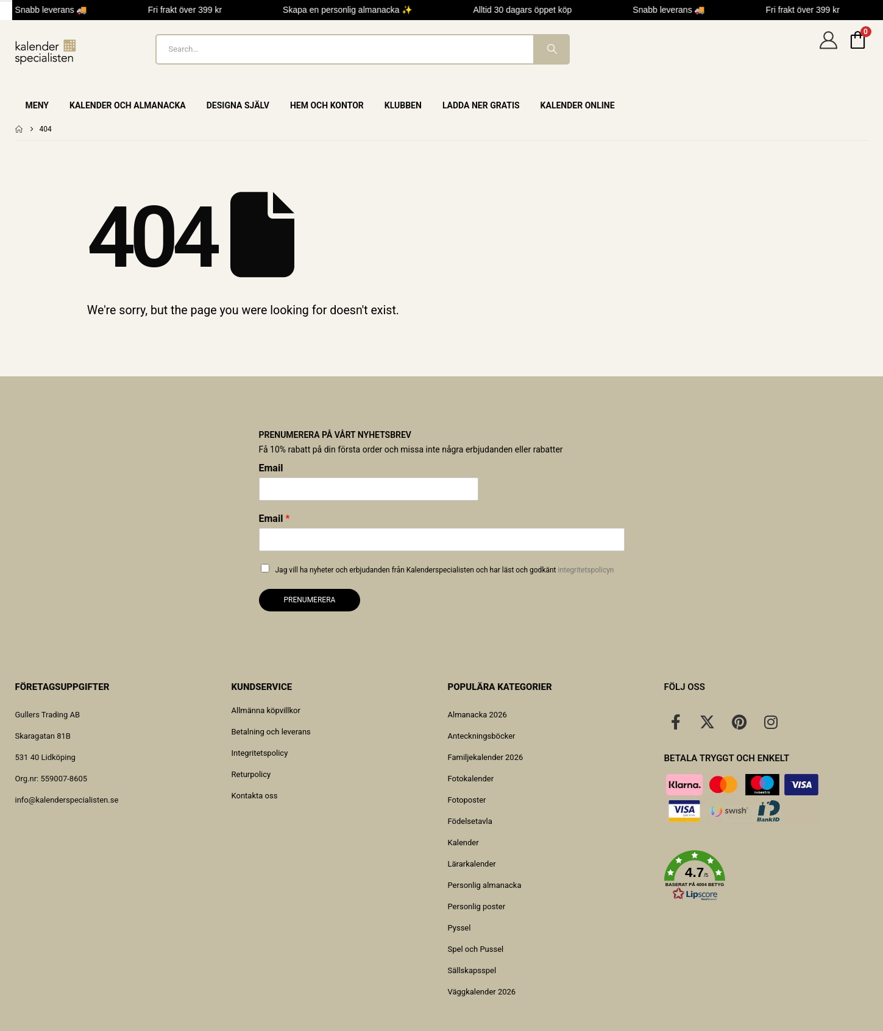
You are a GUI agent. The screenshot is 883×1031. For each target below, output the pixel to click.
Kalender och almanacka (127, 105)
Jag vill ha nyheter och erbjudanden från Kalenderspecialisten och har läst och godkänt (444, 570)
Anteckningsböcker (482, 736)
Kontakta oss (255, 795)
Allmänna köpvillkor (266, 710)
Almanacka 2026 (477, 714)
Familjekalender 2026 (485, 757)
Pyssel (459, 927)
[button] (766, 875)
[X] (707, 721)
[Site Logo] (45, 52)
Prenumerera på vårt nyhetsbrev (335, 435)
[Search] (551, 49)
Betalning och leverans (271, 731)
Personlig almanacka (485, 885)
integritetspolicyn (586, 570)
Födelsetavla (470, 821)
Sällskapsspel (472, 970)
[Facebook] (675, 721)
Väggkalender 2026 (482, 991)
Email (271, 468)
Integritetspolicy (260, 753)
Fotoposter (467, 799)
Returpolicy (251, 774)
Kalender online (578, 105)
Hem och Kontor (327, 105)
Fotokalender (471, 778)
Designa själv (238, 105)
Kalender (463, 842)
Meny (37, 105)
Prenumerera (310, 600)
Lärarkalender (472, 863)
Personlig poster (477, 906)
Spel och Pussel (476, 949)
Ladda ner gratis (481, 105)
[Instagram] (770, 721)
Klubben (403, 105)
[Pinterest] (739, 721)
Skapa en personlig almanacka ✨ (354, 10)
